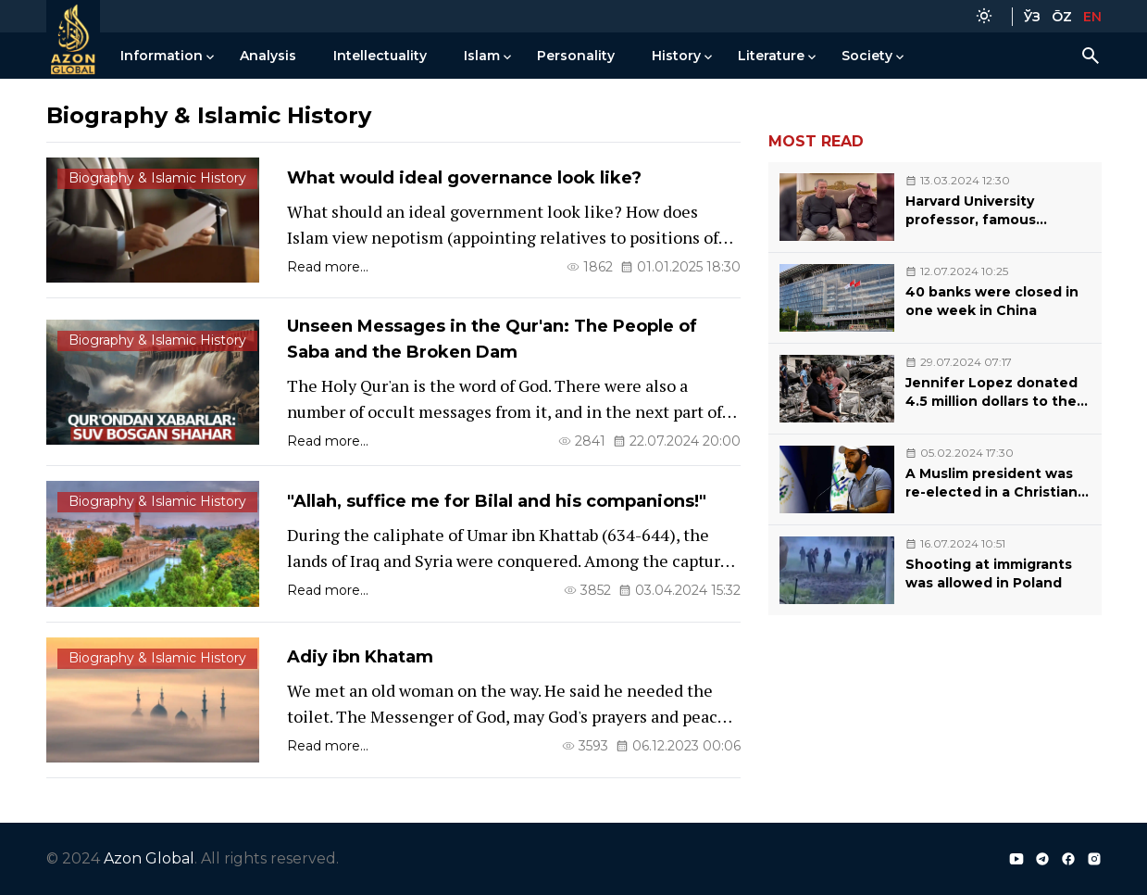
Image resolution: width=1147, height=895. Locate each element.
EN (1092, 16)
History (676, 55)
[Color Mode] (984, 16)
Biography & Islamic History (157, 178)
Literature (771, 55)
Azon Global (149, 858)
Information (161, 55)
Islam (482, 55)
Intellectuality (380, 55)
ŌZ (1062, 16)
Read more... (327, 266)
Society (867, 55)
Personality (576, 55)
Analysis (268, 55)
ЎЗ (1032, 16)
